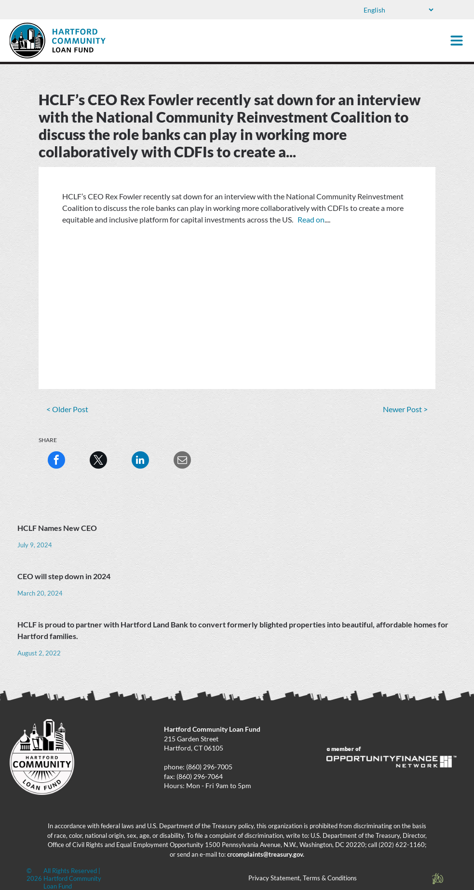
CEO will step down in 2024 (63, 576)
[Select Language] (397, 10)
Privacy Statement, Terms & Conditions (302, 878)
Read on (311, 219)
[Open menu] (456, 40)
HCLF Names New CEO (57, 527)
